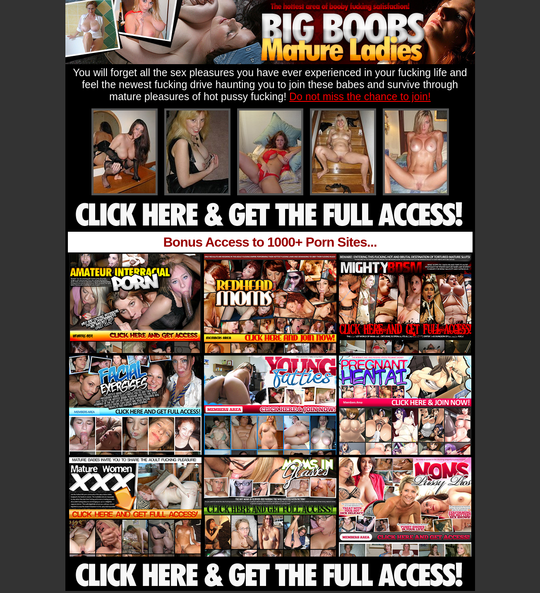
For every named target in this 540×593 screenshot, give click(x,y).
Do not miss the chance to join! (360, 96)
